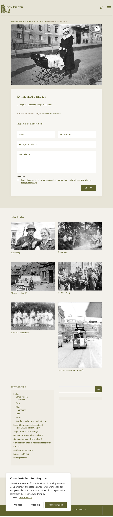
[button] (97, 29)
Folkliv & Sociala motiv (37, 22)
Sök (98, 389)
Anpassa (18, 504)
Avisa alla (35, 504)
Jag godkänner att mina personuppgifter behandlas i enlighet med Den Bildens (56, 182)
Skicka (88, 188)
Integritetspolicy (29, 183)
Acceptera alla (56, 504)
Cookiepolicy (80, 510)
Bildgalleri (21, 22)
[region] (38, 492)
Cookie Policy (25, 497)
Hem (13, 22)
